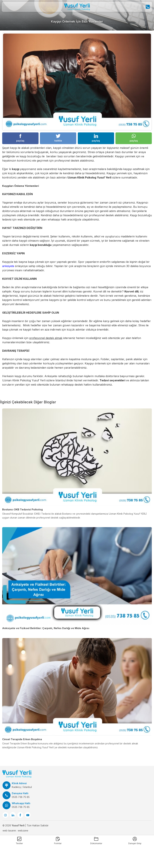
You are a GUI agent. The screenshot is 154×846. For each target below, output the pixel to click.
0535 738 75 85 (21, 797)
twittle (58, 138)
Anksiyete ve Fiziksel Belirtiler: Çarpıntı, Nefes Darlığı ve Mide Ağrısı (45, 628)
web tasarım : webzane (15, 830)
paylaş (20, 138)
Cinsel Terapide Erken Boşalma (22, 739)
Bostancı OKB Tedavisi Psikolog (22, 509)
